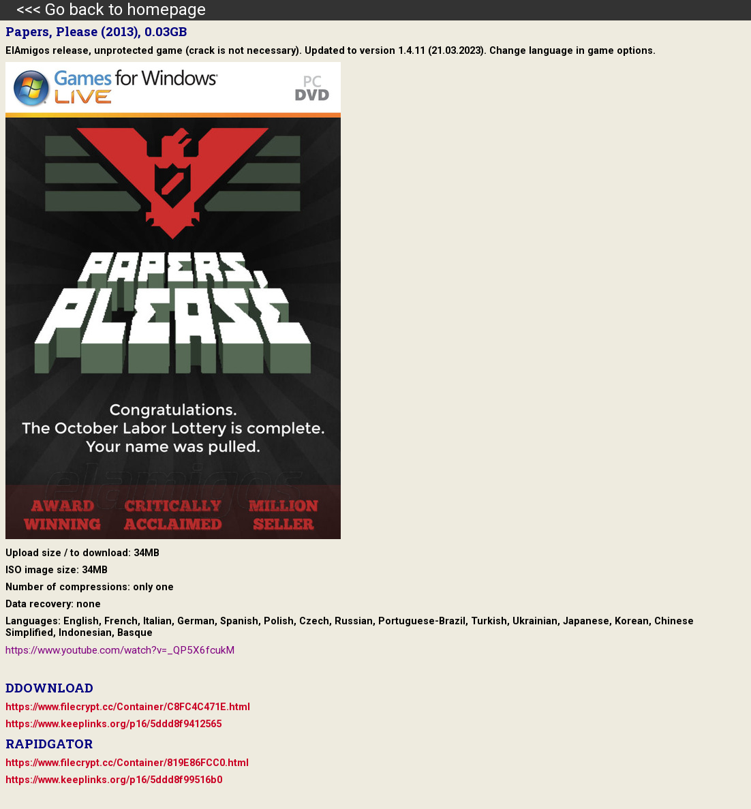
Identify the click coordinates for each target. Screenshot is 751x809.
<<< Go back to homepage (103, 9)
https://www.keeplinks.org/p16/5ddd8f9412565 (113, 724)
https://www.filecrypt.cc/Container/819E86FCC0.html (127, 763)
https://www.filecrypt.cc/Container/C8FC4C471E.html (127, 707)
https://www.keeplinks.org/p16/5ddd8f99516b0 (113, 780)
